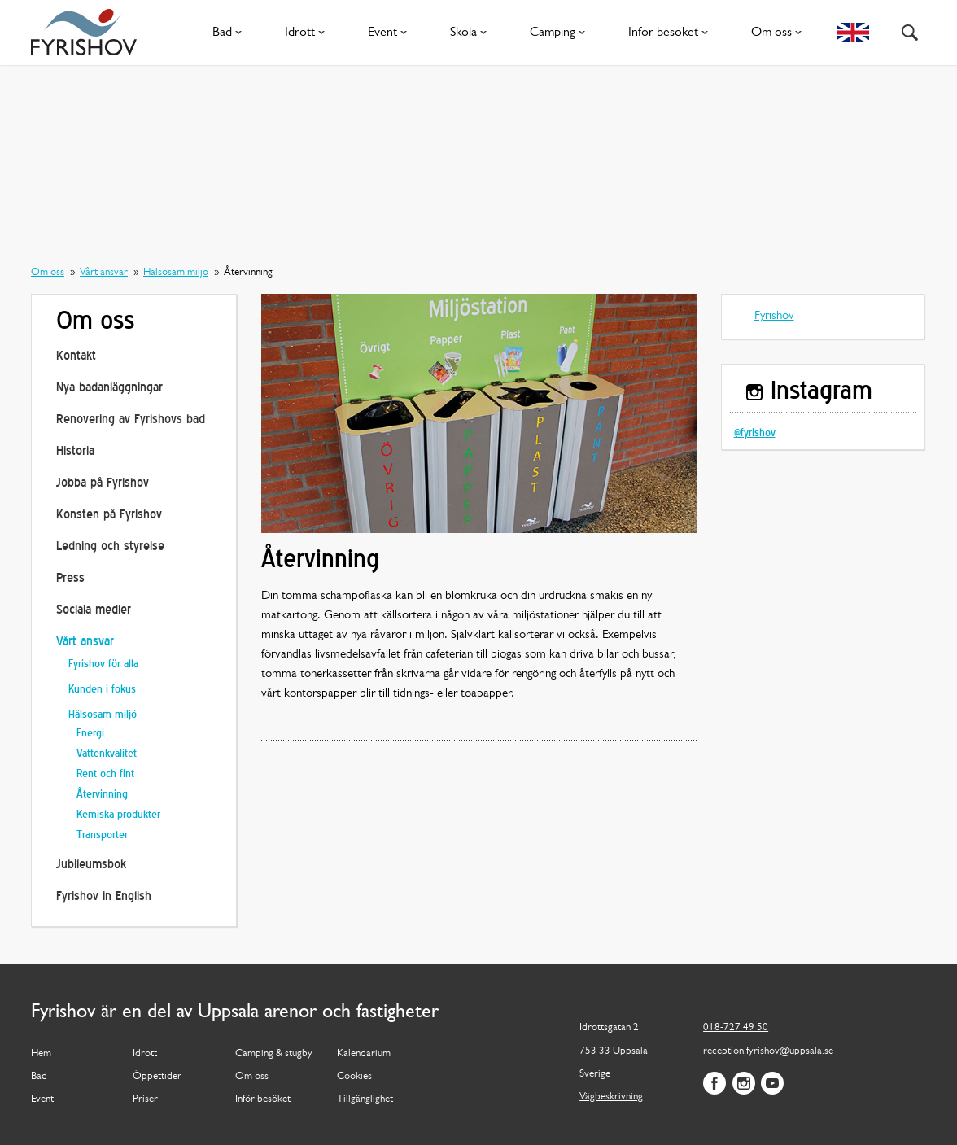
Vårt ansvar (104, 272)
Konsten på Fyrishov (109, 515)
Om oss (779, 32)
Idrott (308, 32)
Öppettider (157, 1076)
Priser (145, 1099)
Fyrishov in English (103, 897)
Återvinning (102, 794)
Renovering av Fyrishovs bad (130, 420)
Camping (561, 32)
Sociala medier (93, 611)
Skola (471, 32)
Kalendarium (364, 1053)
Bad (230, 32)
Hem (41, 1053)
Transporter (102, 835)
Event (390, 32)
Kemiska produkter (118, 815)
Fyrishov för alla (103, 664)
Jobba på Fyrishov (102, 484)
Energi (90, 733)
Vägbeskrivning (611, 1096)
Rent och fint (105, 774)
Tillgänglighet (365, 1099)
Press (70, 579)
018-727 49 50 (735, 1027)
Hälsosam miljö (175, 272)
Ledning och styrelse (110, 547)
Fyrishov (774, 316)
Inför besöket (671, 32)
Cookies (354, 1076)
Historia (75, 452)
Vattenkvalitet (106, 754)
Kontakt (76, 357)
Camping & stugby (273, 1053)
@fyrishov (755, 433)
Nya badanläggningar (109, 388)
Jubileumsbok (91, 865)
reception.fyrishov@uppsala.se (768, 1051)
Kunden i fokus (102, 689)
